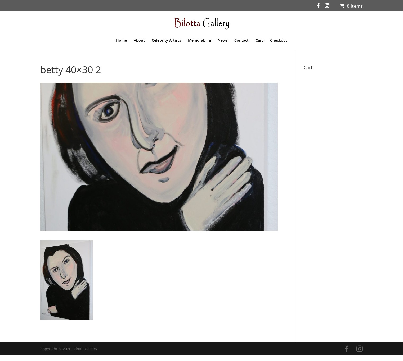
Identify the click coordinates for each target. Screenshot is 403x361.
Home (121, 41)
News (222, 41)
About (139, 41)
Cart (259, 41)
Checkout (278, 41)
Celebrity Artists (166, 41)
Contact (241, 41)
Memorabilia (199, 41)
